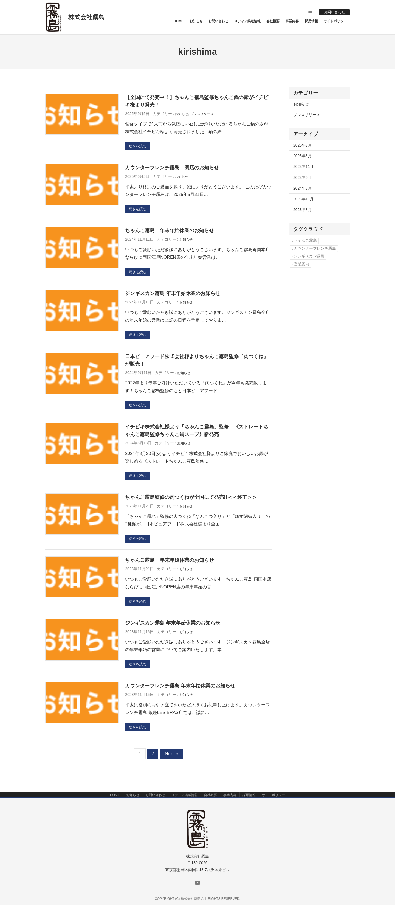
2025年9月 (302, 145)
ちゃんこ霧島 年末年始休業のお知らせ (169, 232)
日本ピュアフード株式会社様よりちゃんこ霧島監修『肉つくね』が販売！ (196, 363)
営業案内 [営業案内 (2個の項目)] (301, 264)
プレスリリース (201, 114)
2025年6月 (302, 156)
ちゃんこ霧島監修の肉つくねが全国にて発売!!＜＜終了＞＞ (191, 501)
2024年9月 (302, 177)
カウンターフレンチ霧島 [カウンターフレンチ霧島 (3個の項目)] (315, 248)
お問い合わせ (333, 12)
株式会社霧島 (86, 17)
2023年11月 (303, 199)
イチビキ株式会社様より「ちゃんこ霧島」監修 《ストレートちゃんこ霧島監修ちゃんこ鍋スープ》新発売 (196, 434)
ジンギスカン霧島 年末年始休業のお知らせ (172, 295)
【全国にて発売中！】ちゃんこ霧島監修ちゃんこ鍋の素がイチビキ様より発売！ (196, 101)
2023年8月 (302, 209)
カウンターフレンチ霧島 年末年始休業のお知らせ (180, 692)
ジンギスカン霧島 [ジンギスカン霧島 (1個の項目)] (309, 256)
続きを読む (138, 146)
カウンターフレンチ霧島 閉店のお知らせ (172, 168)
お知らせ (181, 114)
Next (172, 760)
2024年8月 (302, 188)
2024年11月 (303, 166)
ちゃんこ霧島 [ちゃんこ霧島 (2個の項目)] (305, 240)
